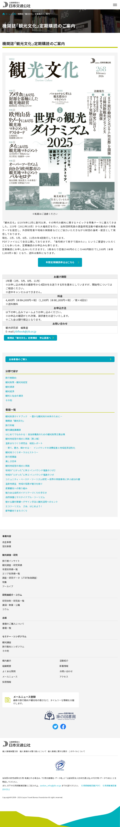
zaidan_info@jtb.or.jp (50, 785)
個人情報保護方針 (10, 751)
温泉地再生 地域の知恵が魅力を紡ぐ (24, 483)
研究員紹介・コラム (12, 594)
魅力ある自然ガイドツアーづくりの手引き (26, 492)
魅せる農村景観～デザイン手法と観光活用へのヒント (31, 501)
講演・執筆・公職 (11, 604)
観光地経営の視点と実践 (17, 465)
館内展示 (6, 660)
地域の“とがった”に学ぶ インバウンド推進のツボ (29, 474)
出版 (14, 14)
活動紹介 (64, 660)
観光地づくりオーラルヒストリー (21, 452)
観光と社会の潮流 (14, 395)
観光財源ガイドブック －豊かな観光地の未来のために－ (33, 416)
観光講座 (6, 642)
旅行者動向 (10, 377)
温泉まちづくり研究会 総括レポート (24, 443)
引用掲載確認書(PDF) (90, 785)
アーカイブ (7, 586)
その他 (8, 400)
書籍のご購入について (13, 623)
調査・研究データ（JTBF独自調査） (20, 577)
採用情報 (6, 681)
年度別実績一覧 (10, 569)
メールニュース (10, 676)
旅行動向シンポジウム (13, 646)
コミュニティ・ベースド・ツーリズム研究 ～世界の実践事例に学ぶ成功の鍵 (42, 479)
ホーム (6, 14)
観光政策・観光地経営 (16, 382)
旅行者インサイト (11, 560)
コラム (5, 609)
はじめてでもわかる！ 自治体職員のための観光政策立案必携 (35, 434)
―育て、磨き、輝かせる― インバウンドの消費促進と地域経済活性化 (40, 447)
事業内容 (6, 536)
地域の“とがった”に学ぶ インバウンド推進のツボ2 (30, 470)
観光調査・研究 (10, 554)
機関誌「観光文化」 (15, 420)
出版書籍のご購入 (18, 359)
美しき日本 (10, 461)
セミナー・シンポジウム (14, 636)
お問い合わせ (66, 671)
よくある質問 (8, 671)
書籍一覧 (6, 627)
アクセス (64, 676)
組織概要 (6, 665)
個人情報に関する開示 (57, 751)
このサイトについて (77, 751)
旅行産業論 (10, 456)
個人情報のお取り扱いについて (33, 751)
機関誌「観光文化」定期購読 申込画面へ (29, 337)
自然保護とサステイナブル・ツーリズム (25, 497)
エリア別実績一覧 (11, 573)
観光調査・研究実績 (12, 565)
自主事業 (6, 542)
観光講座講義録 (13, 429)
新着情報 (64, 665)
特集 (4, 582)
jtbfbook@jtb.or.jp (25, 331)
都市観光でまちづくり (16, 510)
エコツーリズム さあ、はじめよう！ (24, 506)
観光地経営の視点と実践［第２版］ (22, 438)
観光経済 (9, 391)
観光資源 (9, 386)
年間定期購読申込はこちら (60, 262)
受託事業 (6, 546)
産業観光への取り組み (16, 488)
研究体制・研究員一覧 (13, 600)
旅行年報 (9, 425)
